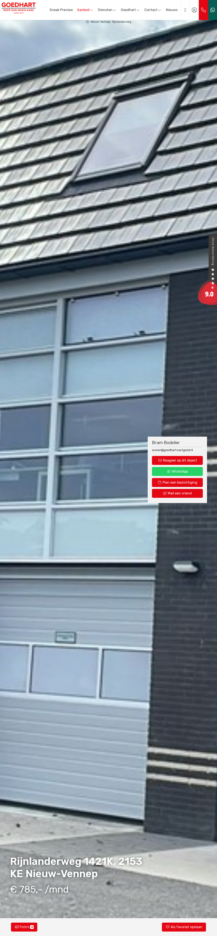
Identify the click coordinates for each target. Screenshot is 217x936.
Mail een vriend (177, 493)
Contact (153, 10)
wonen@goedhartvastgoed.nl (172, 450)
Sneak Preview (61, 10)
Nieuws (172, 10)
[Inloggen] (194, 10)
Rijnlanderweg (121, 21)
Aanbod (85, 10)
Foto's (24, 927)
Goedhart (130, 10)
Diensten (107, 10)
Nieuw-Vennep (100, 21)
